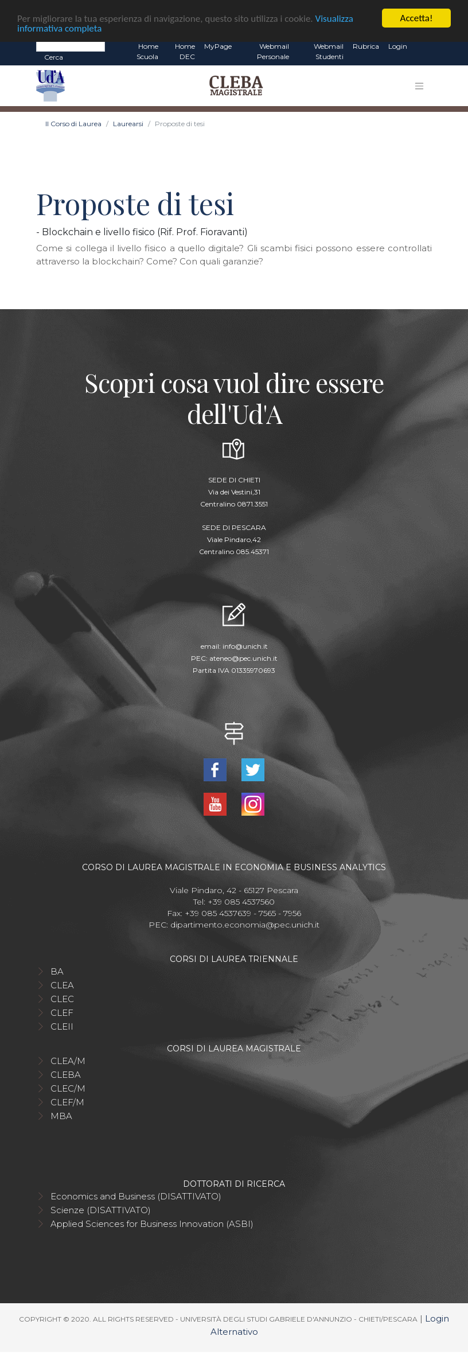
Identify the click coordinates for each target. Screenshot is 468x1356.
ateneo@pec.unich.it (243, 657)
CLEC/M (67, 1088)
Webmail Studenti (329, 51)
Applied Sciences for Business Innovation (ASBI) (151, 1223)
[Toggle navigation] (419, 85)
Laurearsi (128, 123)
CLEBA (65, 1074)
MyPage (218, 46)
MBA (61, 1115)
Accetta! (416, 18)
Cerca (53, 57)
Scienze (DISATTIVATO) (100, 1210)
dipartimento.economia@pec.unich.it (244, 924)
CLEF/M (67, 1102)
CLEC (62, 998)
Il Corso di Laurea (73, 123)
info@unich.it (245, 645)
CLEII (61, 1026)
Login (397, 46)
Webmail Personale (273, 51)
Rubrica (366, 46)
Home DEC (185, 51)
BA (57, 971)
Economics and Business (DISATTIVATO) (135, 1196)
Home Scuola (147, 51)
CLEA (62, 985)
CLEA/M (67, 1060)
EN (422, 46)
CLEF (61, 1012)
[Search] (70, 46)
